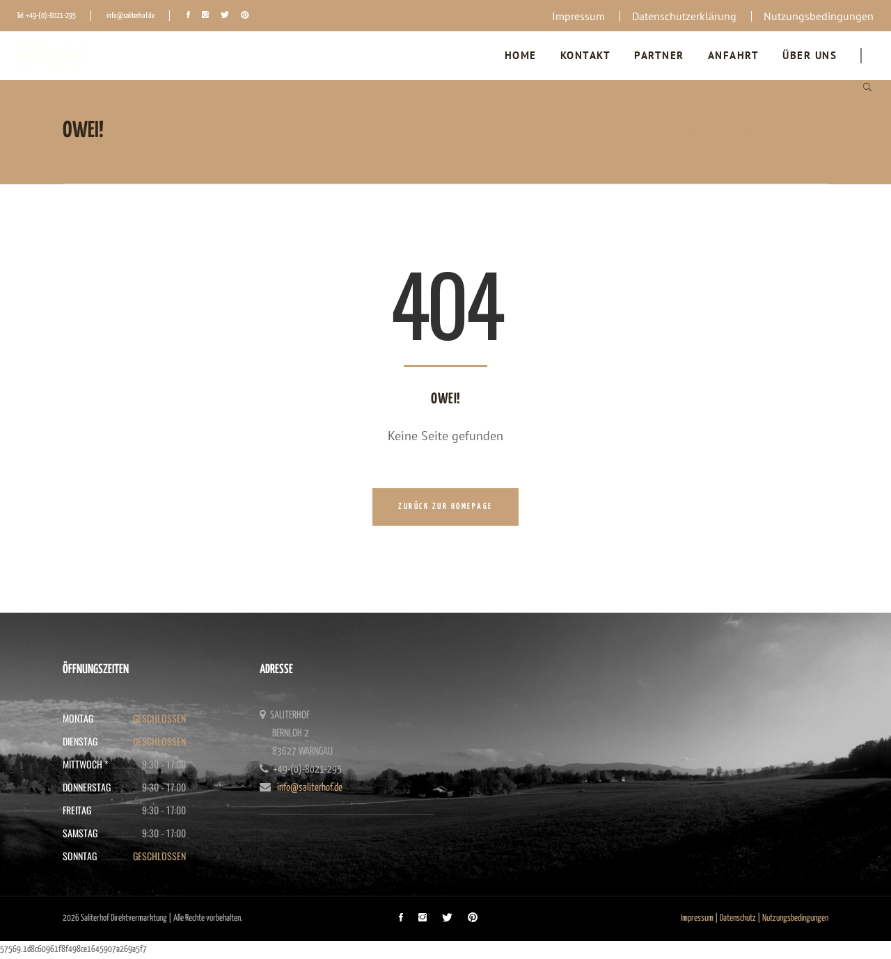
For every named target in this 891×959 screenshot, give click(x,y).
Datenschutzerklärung (684, 16)
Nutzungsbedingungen (819, 16)
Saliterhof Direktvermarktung (717, 132)
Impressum (578, 16)
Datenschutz (738, 918)
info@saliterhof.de (131, 15)
